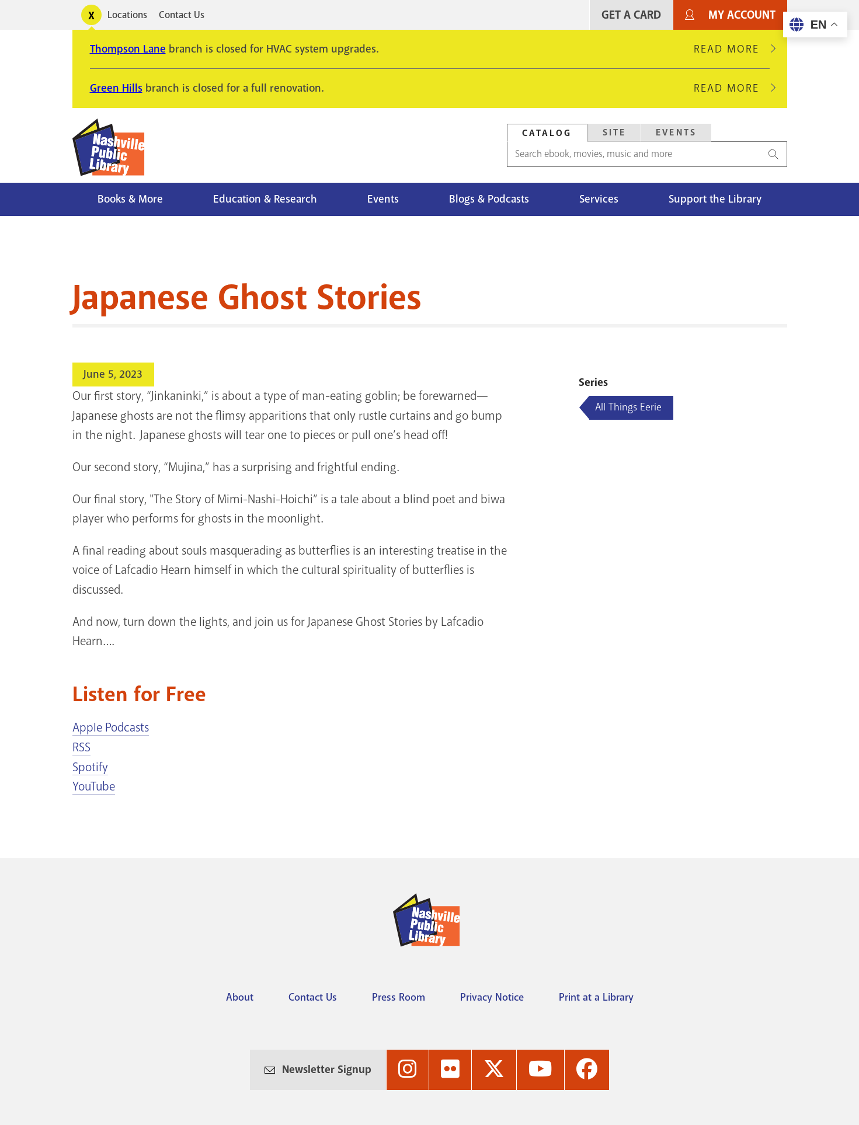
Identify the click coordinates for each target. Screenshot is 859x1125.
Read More (732, 49)
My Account (741, 15)
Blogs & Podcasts (489, 199)
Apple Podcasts (110, 727)
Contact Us (181, 15)
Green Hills (116, 88)
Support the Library (715, 199)
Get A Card (631, 15)
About (239, 997)
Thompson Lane (128, 49)
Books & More (130, 199)
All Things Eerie (628, 406)
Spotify (90, 767)
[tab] (547, 133)
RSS (81, 747)
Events (383, 199)
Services (598, 199)
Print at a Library (596, 997)
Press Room (398, 997)
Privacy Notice (492, 997)
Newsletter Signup (326, 1070)
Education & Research (265, 199)
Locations (127, 15)
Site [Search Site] (615, 132)
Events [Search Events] (676, 132)
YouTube (93, 786)
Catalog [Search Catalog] (547, 133)
